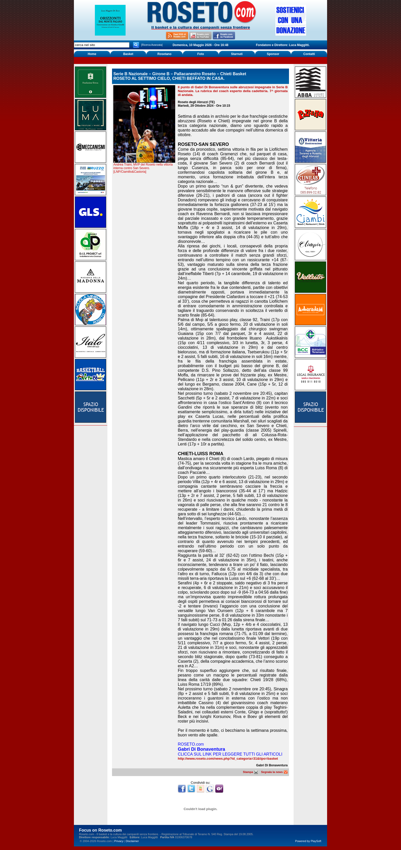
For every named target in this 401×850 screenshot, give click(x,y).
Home (92, 54)
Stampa (250, 771)
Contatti (309, 54)
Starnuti (236, 54)
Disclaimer (132, 841)
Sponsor (273, 54)
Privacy (118, 841)
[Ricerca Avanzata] (151, 44)
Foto (200, 54)
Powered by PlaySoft (308, 841)
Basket (128, 54)
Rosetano (165, 54)
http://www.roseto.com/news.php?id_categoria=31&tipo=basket (228, 758)
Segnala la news (274, 771)
